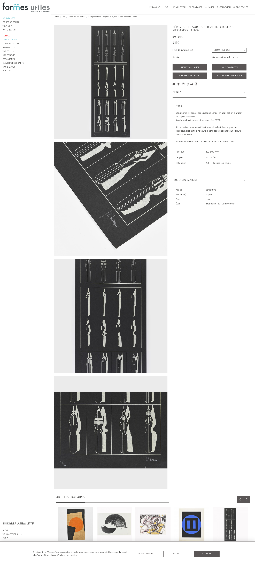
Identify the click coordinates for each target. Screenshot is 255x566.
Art (64, 17)
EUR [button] (167, 7)
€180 (176, 43)
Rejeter (176, 553)
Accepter (206, 553)
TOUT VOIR (7, 26)
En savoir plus (145, 553)
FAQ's (5, 538)
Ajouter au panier (190, 67)
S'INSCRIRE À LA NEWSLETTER (18, 524)
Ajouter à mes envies (189, 75)
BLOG (5, 530)
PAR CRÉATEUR (9, 30)
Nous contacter (229, 67)
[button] (11, 43)
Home (56, 17)
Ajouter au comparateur (229, 75)
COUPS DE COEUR (11, 22)
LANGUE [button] (154, 7)
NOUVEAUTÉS (9, 18)
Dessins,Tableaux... (77, 17)
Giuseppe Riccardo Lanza (225, 57)
